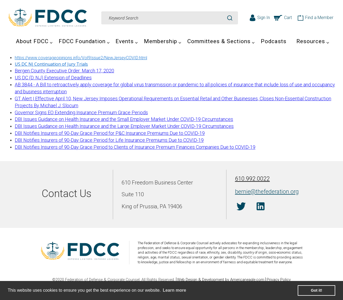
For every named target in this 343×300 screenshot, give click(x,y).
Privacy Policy (281, 279)
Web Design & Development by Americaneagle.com (220, 279)
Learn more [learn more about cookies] (174, 290)
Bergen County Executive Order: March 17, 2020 (64, 70)
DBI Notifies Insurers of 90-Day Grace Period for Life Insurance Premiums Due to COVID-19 (109, 140)
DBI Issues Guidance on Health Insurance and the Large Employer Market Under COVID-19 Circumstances (124, 126)
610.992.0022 (251, 179)
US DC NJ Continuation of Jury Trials (51, 64)
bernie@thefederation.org (263, 191)
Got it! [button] (316, 290)
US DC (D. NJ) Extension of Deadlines (53, 77)
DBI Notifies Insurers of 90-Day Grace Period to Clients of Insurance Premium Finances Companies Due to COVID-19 (135, 147)
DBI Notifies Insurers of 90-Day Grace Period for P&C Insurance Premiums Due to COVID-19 (110, 133)
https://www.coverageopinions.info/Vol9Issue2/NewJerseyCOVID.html (81, 57)
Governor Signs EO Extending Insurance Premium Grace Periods (81, 112)
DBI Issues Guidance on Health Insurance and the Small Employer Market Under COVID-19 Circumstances (124, 119)
